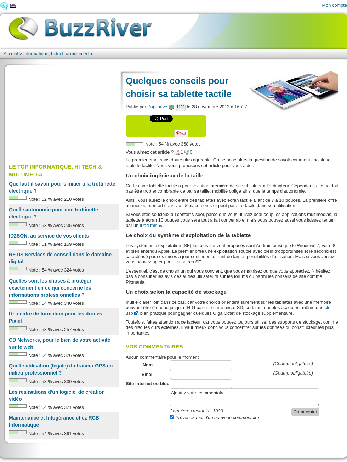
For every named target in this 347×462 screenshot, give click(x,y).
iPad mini (149, 225)
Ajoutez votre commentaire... (244, 397)
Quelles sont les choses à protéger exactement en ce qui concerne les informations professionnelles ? (50, 288)
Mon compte (334, 5)
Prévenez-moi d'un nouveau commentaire (214, 417)
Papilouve (157, 106)
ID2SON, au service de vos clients (49, 236)
